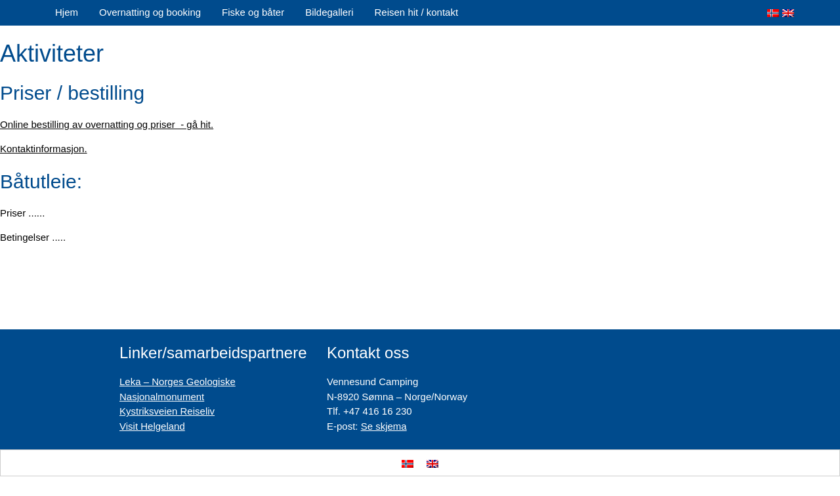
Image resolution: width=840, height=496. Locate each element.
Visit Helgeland (152, 426)
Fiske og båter (253, 12)
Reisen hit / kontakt (417, 12)
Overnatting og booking (150, 12)
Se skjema (384, 426)
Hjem (66, 12)
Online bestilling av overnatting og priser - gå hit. (106, 124)
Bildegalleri (329, 12)
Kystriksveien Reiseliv (167, 411)
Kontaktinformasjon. (43, 148)
